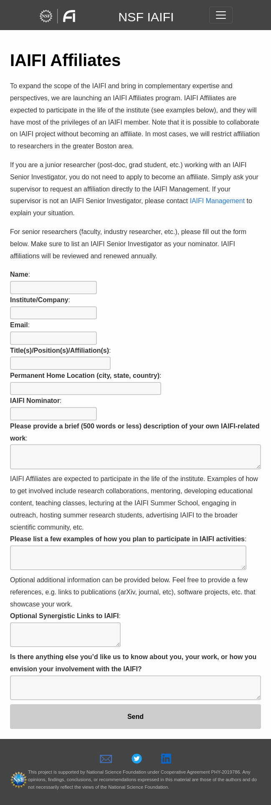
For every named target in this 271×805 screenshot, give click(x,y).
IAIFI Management (217, 200)
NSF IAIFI (146, 17)
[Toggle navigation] (221, 15)
